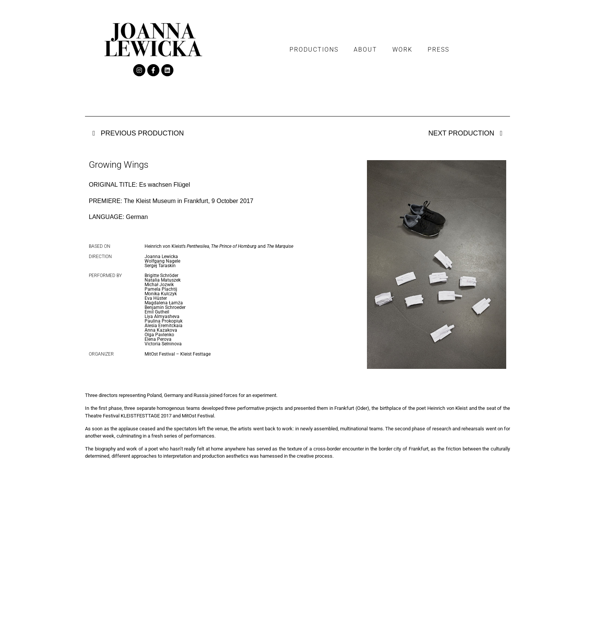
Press (438, 49)
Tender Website (497, 632)
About (365, 49)
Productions (314, 49)
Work (402, 49)
